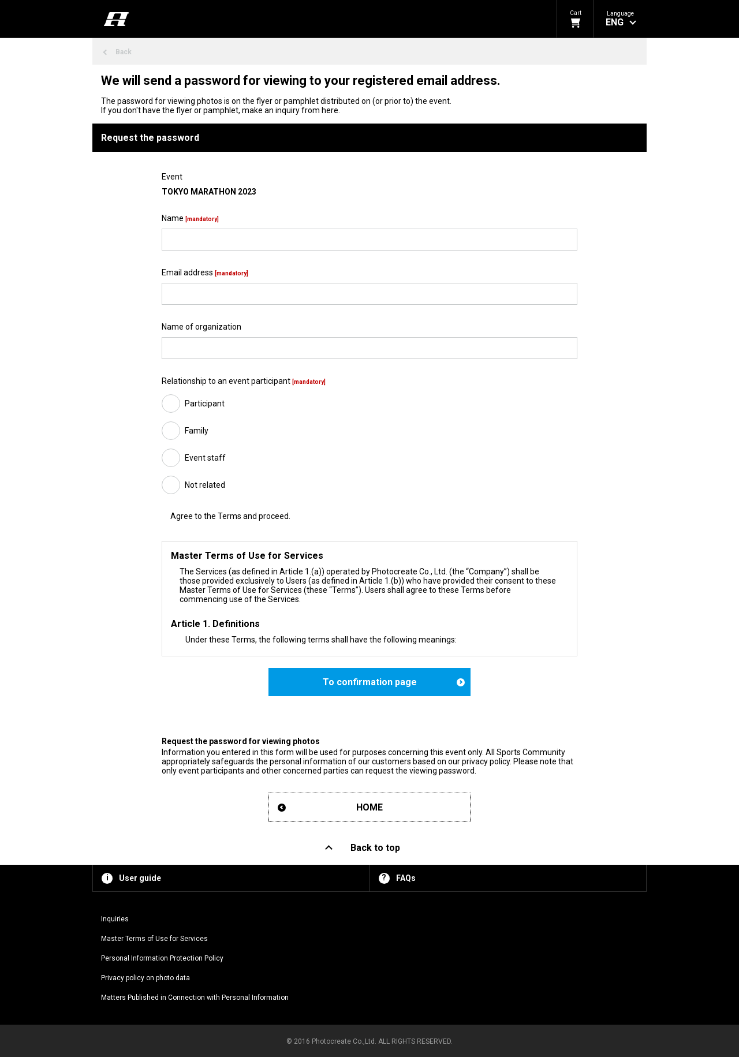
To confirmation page (370, 682)
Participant (205, 403)
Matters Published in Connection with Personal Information (195, 997)
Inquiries (115, 919)
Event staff (205, 457)
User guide (140, 878)
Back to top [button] (375, 847)
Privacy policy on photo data (145, 978)
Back (123, 52)
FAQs (406, 878)
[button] (620, 19)
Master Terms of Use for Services (154, 939)
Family (196, 430)
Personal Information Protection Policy (162, 958)
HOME (369, 807)
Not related (205, 485)
